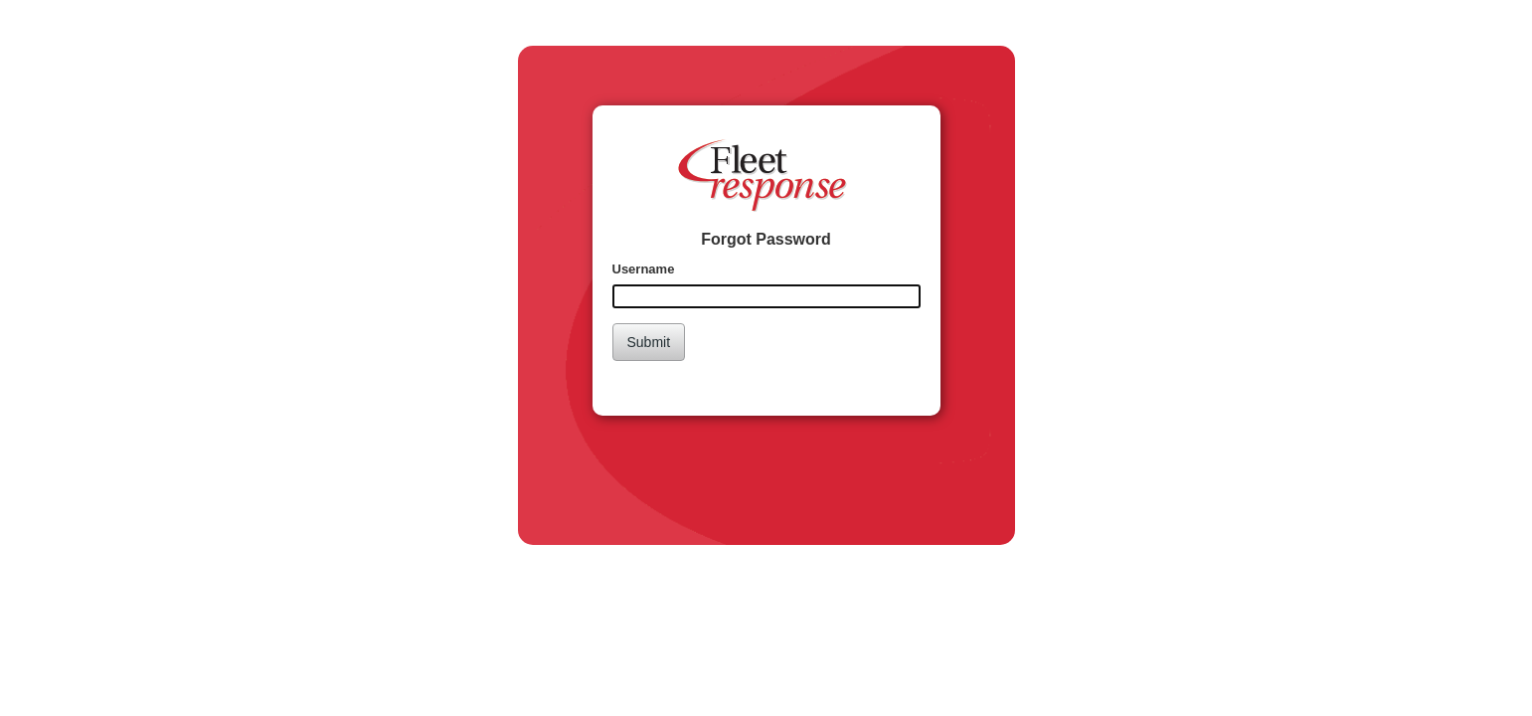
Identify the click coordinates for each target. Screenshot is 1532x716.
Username (643, 269)
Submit (649, 342)
